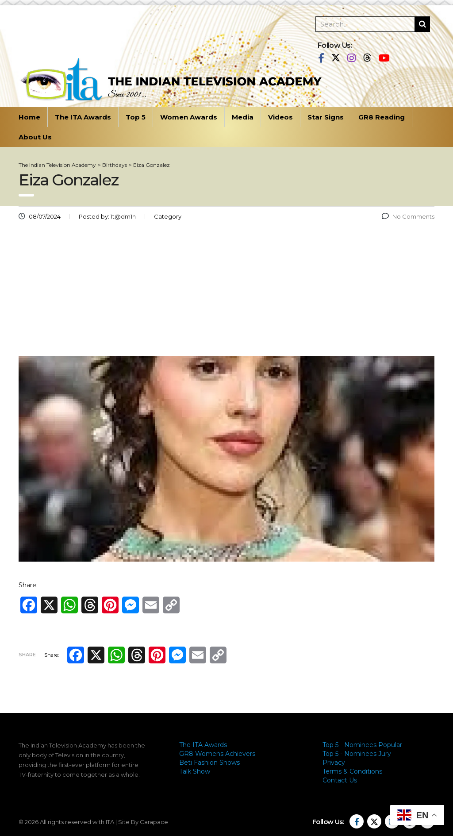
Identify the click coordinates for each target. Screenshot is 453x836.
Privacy (333, 763)
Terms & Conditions (352, 771)
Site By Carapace (143, 821)
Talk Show (194, 771)
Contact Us (339, 780)
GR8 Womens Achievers (217, 754)
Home (29, 117)
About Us (35, 137)
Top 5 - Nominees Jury (356, 754)
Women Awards (188, 117)
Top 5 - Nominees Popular (362, 745)
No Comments (408, 216)
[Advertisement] (226, 292)
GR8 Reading (381, 117)
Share (27, 654)
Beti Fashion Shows (209, 763)
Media (242, 117)
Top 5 (136, 117)
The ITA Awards (83, 117)
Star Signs (325, 117)
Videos (280, 117)
